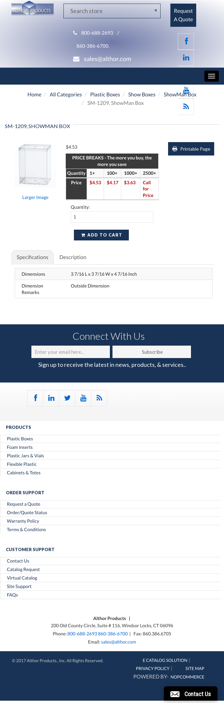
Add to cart (101, 234)
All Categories (66, 94)
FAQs (12, 594)
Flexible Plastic (22, 464)
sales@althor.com (107, 59)
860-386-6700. (93, 46)
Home (34, 94)
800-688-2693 (97, 33)
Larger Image (35, 197)
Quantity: (80, 207)
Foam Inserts (20, 447)
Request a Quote (23, 504)
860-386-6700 (113, 633)
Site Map (194, 668)
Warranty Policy (23, 521)
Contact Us (18, 561)
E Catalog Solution (165, 660)
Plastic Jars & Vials (25, 455)
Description (73, 257)
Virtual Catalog (22, 577)
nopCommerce (187, 676)
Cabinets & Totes (24, 472)
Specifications (32, 257)
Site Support (19, 586)
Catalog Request (23, 569)
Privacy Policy (153, 668)
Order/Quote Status (27, 512)
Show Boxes (141, 94)
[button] (190, 693)
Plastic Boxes (105, 94)
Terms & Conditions (26, 529)
